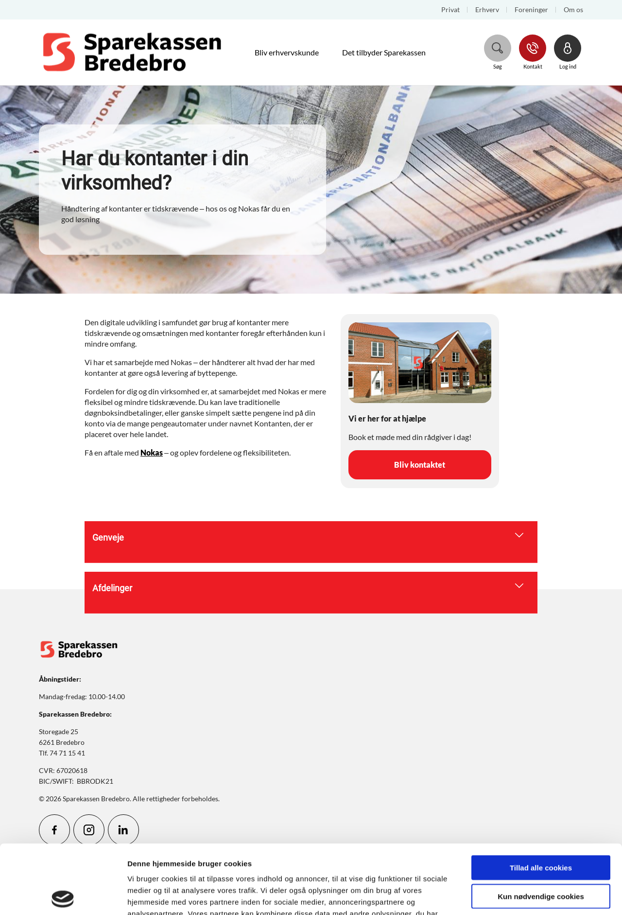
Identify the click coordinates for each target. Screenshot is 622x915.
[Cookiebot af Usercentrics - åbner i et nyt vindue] (62, 896)
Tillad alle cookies (541, 798)
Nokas (151, 452)
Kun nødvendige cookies (541, 827)
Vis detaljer (505, 896)
